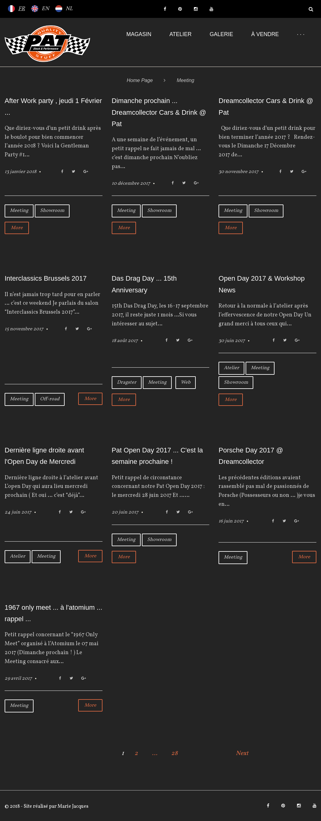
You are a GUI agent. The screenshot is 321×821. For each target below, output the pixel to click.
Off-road (49, 399)
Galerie (221, 34)
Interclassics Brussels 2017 (46, 278)
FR (21, 9)
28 (174, 753)
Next (242, 753)
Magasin (138, 34)
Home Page (140, 80)
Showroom (52, 210)
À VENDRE (265, 34)
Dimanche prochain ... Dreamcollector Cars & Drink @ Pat (159, 112)
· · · (300, 34)
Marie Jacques (72, 806)
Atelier (180, 34)
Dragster (126, 382)
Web (186, 382)
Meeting (19, 210)
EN (45, 9)
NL (69, 9)
